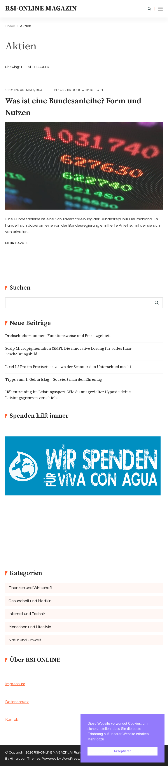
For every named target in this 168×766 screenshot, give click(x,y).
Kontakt (12, 719)
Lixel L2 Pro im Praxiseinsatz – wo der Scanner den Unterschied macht (68, 367)
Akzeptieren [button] (122, 751)
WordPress (70, 758)
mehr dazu (14, 243)
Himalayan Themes (25, 758)
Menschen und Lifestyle (30, 627)
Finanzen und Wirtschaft (79, 90)
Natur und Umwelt (25, 640)
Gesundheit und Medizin (30, 601)
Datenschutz (17, 702)
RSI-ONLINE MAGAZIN (41, 8)
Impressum (15, 684)
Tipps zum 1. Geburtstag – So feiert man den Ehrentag (53, 379)
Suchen (20, 288)
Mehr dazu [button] (96, 739)
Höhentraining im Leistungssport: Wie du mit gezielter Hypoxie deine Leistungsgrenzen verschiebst (68, 395)
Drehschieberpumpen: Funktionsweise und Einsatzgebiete (58, 335)
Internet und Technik (27, 614)
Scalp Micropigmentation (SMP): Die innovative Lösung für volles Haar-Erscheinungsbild (69, 351)
